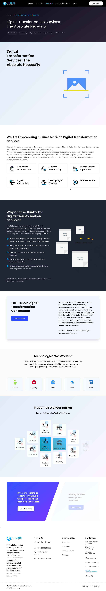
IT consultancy (90, 558)
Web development (92, 566)
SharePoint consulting (89, 547)
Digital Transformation (91, 571)
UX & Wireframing (91, 562)
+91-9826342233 (42, 548)
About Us (65, 542)
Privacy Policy (94, 586)
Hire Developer (19, 318)
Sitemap (65, 555)
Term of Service (68, 551)
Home (9, 15)
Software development (90, 553)
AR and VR (89, 576)
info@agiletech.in (42, 558)
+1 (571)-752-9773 (41, 553)
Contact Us (96, 3)
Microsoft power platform (91, 542)
